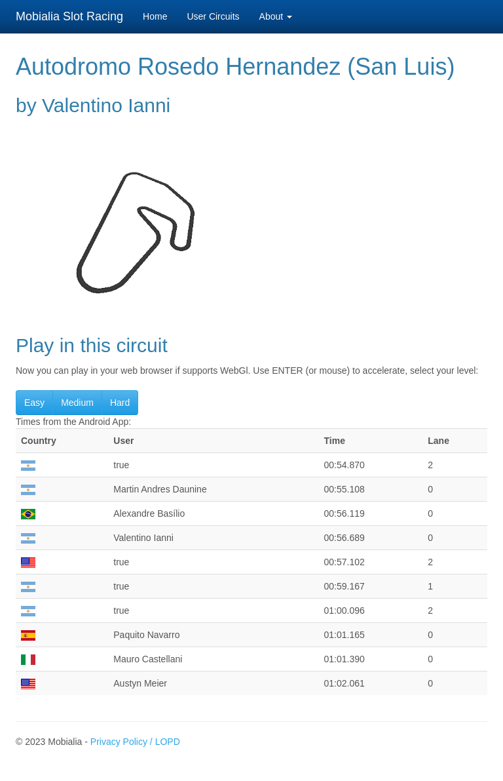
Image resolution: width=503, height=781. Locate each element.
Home (155, 16)
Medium (77, 402)
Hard (120, 402)
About (275, 16)
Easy (34, 402)
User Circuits (213, 16)
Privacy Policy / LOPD (135, 741)
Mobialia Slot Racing (69, 16)
